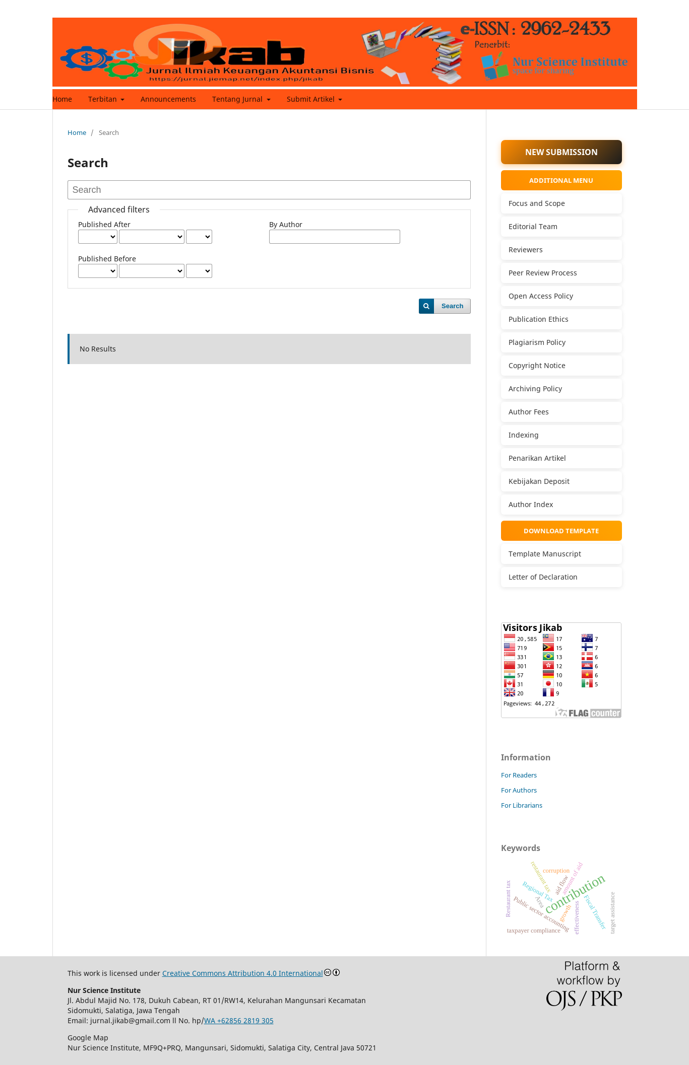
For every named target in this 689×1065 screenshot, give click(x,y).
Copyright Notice (537, 365)
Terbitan (103, 99)
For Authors (519, 790)
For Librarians (521, 805)
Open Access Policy (541, 296)
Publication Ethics (539, 319)
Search (452, 306)
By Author (285, 224)
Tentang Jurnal (238, 99)
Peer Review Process (543, 272)
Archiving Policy (535, 388)
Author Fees (529, 411)
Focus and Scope (537, 203)
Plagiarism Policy (537, 342)
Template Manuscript (545, 553)
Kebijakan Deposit (539, 481)
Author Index (531, 504)
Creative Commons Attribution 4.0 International (242, 973)
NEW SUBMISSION (561, 152)
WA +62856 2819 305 (239, 1020)
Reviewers (526, 249)
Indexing (524, 435)
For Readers (519, 774)
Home (62, 99)
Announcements (168, 99)
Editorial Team (533, 226)
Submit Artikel (312, 99)
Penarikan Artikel (537, 458)
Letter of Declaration (543, 577)
